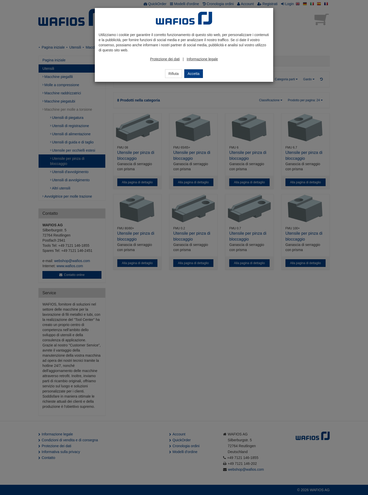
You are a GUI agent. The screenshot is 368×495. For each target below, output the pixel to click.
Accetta (194, 74)
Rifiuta (173, 74)
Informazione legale (202, 59)
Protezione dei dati (165, 59)
